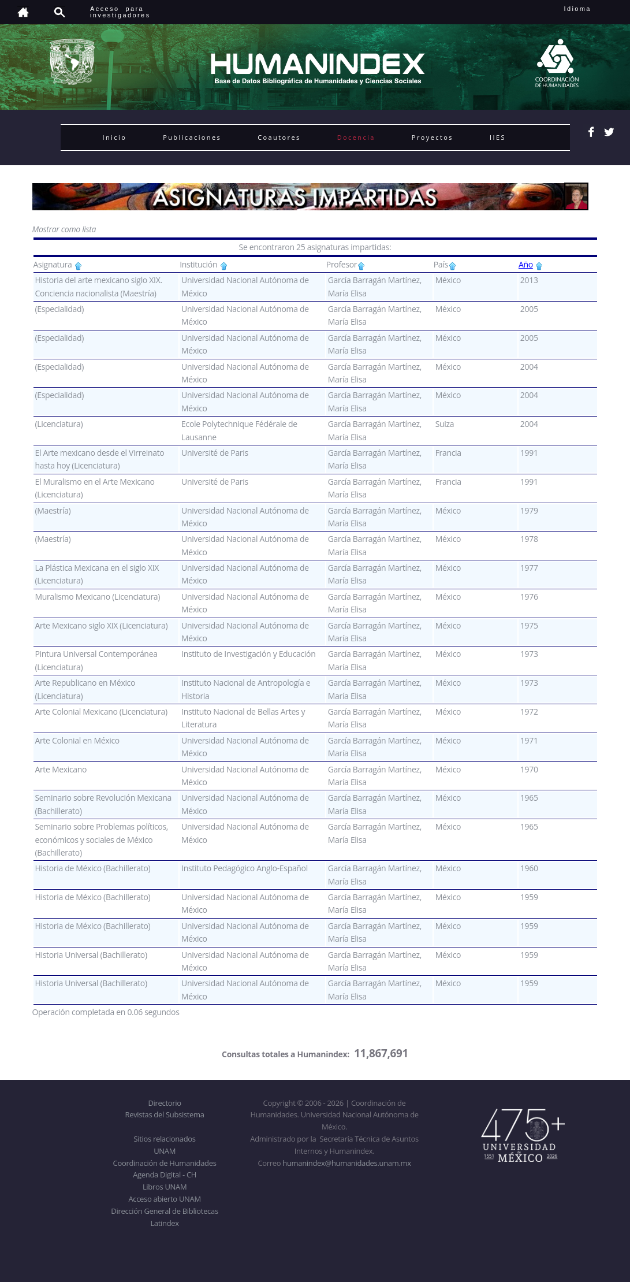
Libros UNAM (165, 1186)
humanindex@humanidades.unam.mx (346, 1163)
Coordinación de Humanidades (165, 1163)
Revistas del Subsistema (164, 1114)
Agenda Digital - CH (164, 1174)
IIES (498, 137)
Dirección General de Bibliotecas (164, 1211)
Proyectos (432, 137)
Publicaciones (192, 137)
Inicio (115, 137)
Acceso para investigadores (120, 11)
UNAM (165, 1151)
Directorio (164, 1103)
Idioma (592, 8)
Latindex (164, 1223)
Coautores (279, 137)
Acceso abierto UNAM (164, 1199)
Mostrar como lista (64, 229)
